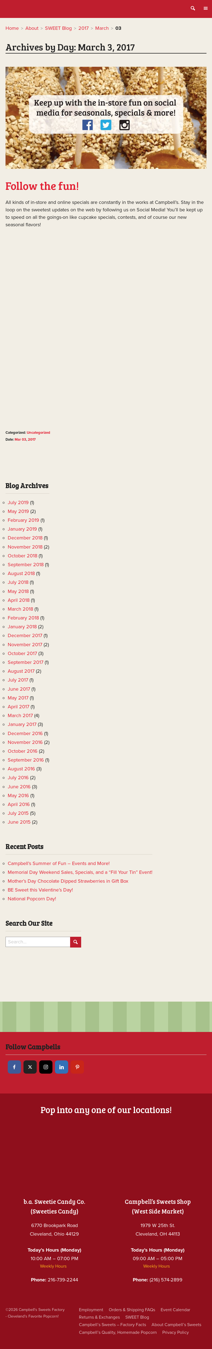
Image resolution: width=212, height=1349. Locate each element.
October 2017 (22, 653)
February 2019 (23, 520)
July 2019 (18, 502)
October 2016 (23, 751)
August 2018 (21, 573)
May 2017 (18, 698)
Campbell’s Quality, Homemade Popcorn (118, 1332)
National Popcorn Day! (32, 899)
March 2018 (20, 609)
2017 (83, 28)
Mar (18, 439)
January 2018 (22, 627)
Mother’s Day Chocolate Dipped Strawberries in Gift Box (68, 881)
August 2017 (21, 671)
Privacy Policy (175, 1332)
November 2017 (25, 645)
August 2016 (21, 769)
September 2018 (26, 565)
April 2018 (19, 600)
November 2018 (25, 547)
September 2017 (25, 662)
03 (24, 439)
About (31, 28)
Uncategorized (38, 432)
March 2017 (20, 715)
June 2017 (19, 689)
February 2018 (23, 618)
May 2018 (18, 591)
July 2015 (18, 813)
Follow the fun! (42, 185)
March (102, 28)
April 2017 (18, 707)
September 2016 (26, 760)
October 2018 (22, 556)
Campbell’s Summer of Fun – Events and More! (59, 863)
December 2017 (25, 635)
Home (12, 28)
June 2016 (19, 787)
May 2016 (18, 795)
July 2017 (18, 680)
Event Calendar (175, 1310)
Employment (91, 1310)
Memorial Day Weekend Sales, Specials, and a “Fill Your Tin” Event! (80, 872)
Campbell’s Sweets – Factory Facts (112, 1324)
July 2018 (18, 582)
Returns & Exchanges (99, 1317)
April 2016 (19, 804)
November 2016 (25, 742)
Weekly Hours (53, 1266)
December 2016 (25, 733)
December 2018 (25, 538)
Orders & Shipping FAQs (132, 1310)
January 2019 (22, 529)
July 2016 (18, 778)
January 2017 (22, 724)
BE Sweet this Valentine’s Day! (40, 890)
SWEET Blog (58, 28)
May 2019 (18, 511)
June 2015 (19, 822)
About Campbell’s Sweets (176, 1324)
